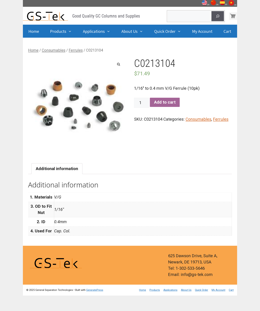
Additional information (57, 168)
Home (33, 31)
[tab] (56, 168)
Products (63, 31)
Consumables (53, 50)
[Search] (217, 16)
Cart (227, 31)
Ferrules (76, 50)
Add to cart (165, 102)
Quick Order (170, 31)
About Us (135, 31)
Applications (99, 31)
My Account (202, 31)
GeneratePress (94, 290)
